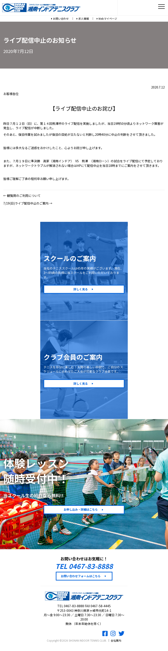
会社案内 (116, 640)
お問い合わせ (60, 18)
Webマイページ (107, 18)
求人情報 (83, 18)
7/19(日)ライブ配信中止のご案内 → (27, 203)
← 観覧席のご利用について (22, 195)
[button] (84, 289)
